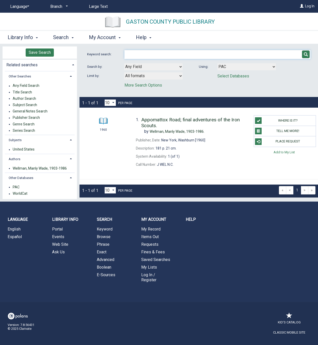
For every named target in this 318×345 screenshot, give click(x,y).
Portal (57, 229)
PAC (16, 187)
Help (191, 219)
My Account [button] (105, 37)
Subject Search (25, 105)
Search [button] (63, 37)
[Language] (19, 7)
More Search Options (143, 85)
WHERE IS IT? (276, 120)
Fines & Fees (153, 252)
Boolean (104, 267)
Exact (101, 252)
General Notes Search (30, 111)
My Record (151, 229)
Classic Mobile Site (289, 332)
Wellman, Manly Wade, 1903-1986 (40, 168)
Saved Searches (155, 259)
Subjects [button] (15, 140)
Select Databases (233, 76)
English (14, 229)
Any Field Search (26, 86)
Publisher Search (26, 118)
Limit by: (93, 76)
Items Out (150, 236)
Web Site (60, 244)
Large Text (98, 6)
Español (15, 236)
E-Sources (106, 274)
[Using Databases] (246, 66)
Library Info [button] (23, 37)
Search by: (95, 67)
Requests (149, 244)
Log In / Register (148, 277)
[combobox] (153, 66)
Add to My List (284, 152)
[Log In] (302, 6)
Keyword (105, 229)
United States (24, 149)
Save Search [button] (40, 52)
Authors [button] (14, 159)
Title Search (22, 92)
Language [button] (18, 219)
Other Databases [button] (21, 178)
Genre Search (24, 124)
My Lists (149, 267)
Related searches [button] (22, 64)
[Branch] (58, 7)
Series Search (24, 130)
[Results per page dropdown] (110, 103)
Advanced (105, 259)
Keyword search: (99, 54)
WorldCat (20, 194)
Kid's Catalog (289, 319)
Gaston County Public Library (170, 22)
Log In (309, 6)
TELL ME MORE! (277, 131)
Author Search (24, 98)
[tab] (40, 64)
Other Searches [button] (20, 76)
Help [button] (143, 37)
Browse (103, 236)
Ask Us (58, 252)
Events (58, 236)
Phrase (103, 244)
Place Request (277, 141)
